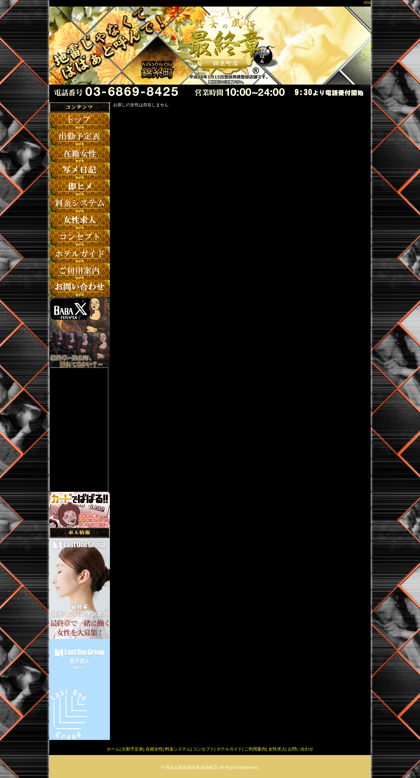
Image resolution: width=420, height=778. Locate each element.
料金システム (178, 749)
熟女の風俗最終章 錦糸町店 (192, 767)
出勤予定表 (132, 749)
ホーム (113, 749)
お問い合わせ (300, 749)
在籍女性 (154, 749)
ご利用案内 (255, 749)
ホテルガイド (229, 749)
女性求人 (276, 749)
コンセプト (203, 749)
